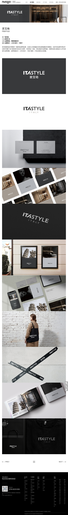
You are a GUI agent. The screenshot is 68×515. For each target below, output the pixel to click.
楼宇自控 (29, 511)
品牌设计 (44, 485)
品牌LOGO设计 (25, 489)
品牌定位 (55, 485)
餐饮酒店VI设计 (32, 499)
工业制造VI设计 (32, 496)
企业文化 (60, 496)
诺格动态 (44, 481)
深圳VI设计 (37, 511)
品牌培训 (60, 493)
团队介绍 (38, 485)
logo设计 (60, 503)
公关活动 (60, 487)
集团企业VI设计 (32, 480)
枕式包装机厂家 (41, 511)
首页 (27, 2)
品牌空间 (55, 496)
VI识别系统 (55, 491)
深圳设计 (49, 511)
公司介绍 (38, 481)
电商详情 (55, 502)
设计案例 (32, 2)
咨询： (61, 2)
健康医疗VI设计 (32, 503)
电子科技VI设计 (32, 483)
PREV (7, 462)
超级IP (55, 493)
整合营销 (60, 480)
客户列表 (38, 488)
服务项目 (38, 2)
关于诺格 (45, 2)
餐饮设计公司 (33, 511)
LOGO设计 (44, 488)
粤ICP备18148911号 (39, 513)
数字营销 (60, 483)
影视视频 (60, 490)
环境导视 (55, 505)
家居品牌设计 (32, 493)
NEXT (61, 462)
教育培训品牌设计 (32, 490)
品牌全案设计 (25, 481)
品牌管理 (55, 488)
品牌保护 (60, 499)
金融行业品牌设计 (32, 487)
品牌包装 (55, 499)
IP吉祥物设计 (25, 499)
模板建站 (46, 511)
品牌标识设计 (25, 485)
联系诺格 (51, 2)
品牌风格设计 (25, 496)
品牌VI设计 (25, 493)
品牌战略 (55, 481)
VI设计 (44, 490)
